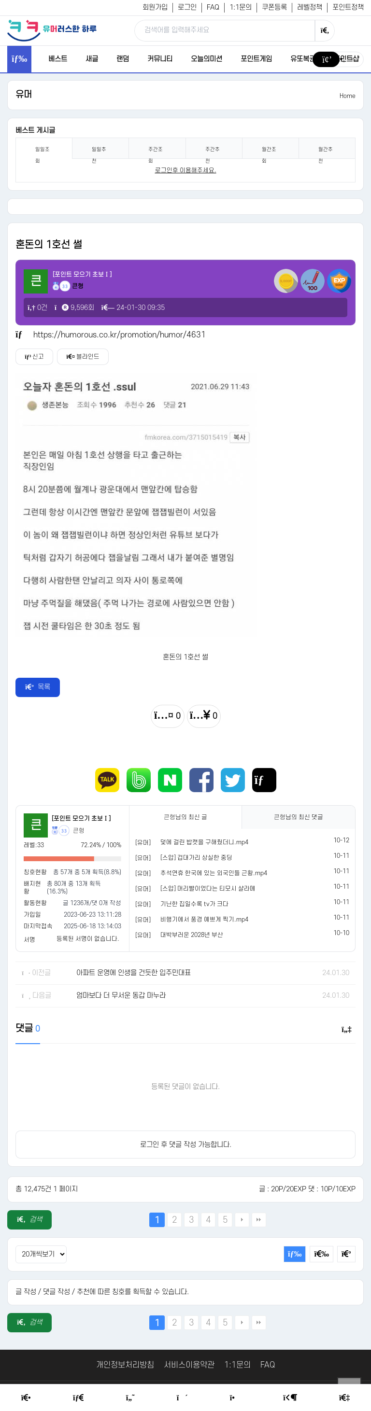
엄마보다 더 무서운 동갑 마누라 (121, 996)
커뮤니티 (159, 59)
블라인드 (85, 356)
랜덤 (122, 59)
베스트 (57, 59)
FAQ (213, 7)
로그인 (187, 7)
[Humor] (130, 1398)
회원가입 (155, 7)
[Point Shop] (235, 1398)
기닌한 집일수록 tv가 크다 (194, 904)
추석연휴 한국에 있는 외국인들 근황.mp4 (213, 873)
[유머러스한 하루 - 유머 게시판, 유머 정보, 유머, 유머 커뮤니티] (51, 30)
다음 (242, 1220)
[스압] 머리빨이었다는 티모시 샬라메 (208, 888)
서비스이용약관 (189, 1365)
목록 (37, 687)
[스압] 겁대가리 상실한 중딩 (196, 857)
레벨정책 (309, 7)
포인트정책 (348, 7)
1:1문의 (240, 7)
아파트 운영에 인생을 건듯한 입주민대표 (133, 973)
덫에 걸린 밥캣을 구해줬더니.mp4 (204, 842)
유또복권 (302, 59)
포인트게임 (256, 59)
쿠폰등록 (274, 7)
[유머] (143, 842)
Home (348, 96)
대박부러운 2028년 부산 (191, 935)
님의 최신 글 (185, 817)
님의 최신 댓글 (298, 817)
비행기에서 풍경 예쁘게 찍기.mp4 (204, 919)
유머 (23, 95)
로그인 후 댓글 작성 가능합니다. (185, 1145)
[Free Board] (78, 1398)
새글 (92, 59)
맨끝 (259, 1220)
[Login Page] (290, 1398)
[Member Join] (344, 1398)
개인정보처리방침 (125, 1365)
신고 (35, 356)
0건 (37, 308)
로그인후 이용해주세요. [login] (185, 170)
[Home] (26, 1398)
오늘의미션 (206, 59)
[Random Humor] (182, 1398)
